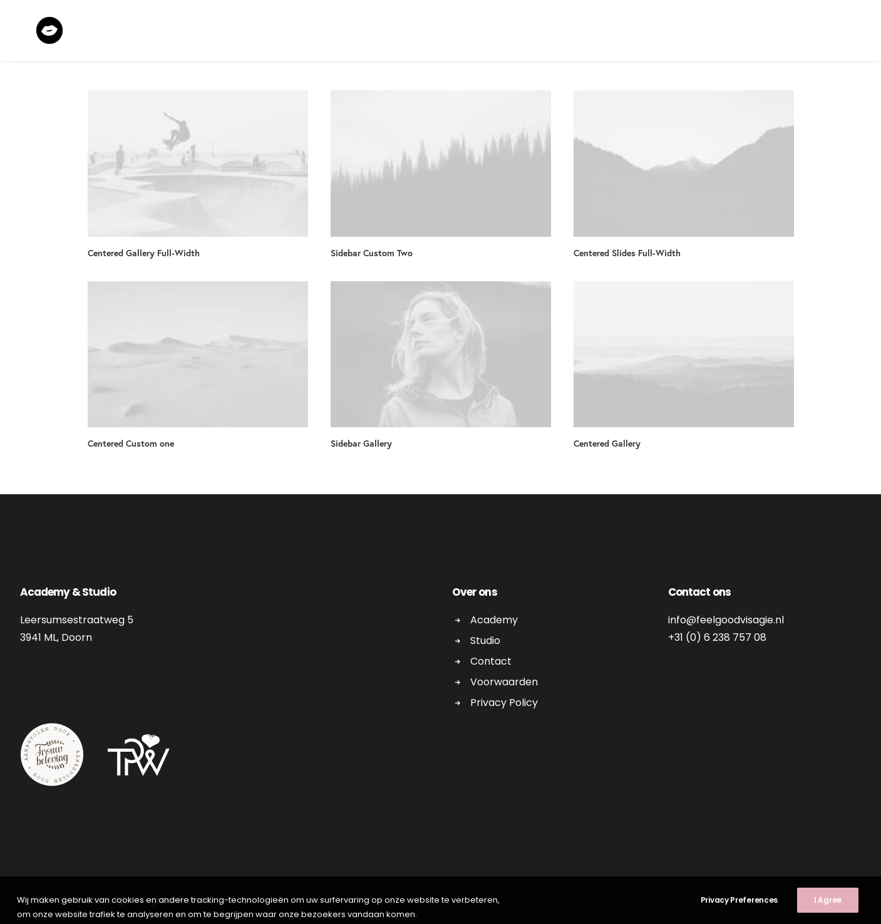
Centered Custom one (131, 443)
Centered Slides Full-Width (627, 253)
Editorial (400, 32)
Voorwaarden (504, 682)
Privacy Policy (504, 702)
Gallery (684, 32)
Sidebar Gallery (361, 443)
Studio (485, 640)
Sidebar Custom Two (372, 253)
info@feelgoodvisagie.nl (726, 620)
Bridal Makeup (550, 32)
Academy (625, 32)
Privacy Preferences (739, 916)
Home (346, 32)
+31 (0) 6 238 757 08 (717, 637)
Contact (744, 32)
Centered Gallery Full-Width (144, 253)
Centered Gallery (607, 443)
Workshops (470, 32)
